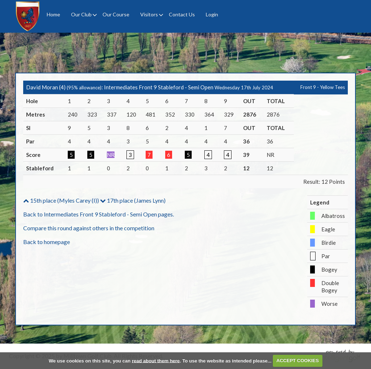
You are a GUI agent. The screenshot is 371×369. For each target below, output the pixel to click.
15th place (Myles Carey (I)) (61, 200)
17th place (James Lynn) (133, 200)
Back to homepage (46, 241)
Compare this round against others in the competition (88, 227)
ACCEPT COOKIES (297, 360)
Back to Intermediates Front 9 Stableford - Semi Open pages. (98, 214)
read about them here (156, 360)
